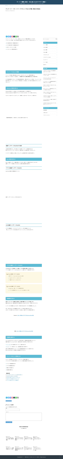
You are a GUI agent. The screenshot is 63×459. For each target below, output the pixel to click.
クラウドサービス (46, 54)
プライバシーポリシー (46, 115)
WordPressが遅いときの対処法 (12, 376)
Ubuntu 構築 (45, 49)
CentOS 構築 (45, 47)
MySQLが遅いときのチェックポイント (13, 377)
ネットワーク (45, 59)
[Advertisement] (24, 58)
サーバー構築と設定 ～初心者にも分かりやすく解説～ (31, 2)
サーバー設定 (45, 62)
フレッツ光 (8, 344)
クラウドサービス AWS (47, 57)
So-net (8, 346)
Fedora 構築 (45, 52)
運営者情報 (45, 110)
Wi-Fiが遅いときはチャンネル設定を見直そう (14, 374)
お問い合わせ (45, 112)
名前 (6, 408)
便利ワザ (44, 64)
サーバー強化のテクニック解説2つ (13, 380)
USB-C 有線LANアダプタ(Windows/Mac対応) (25, 315)
